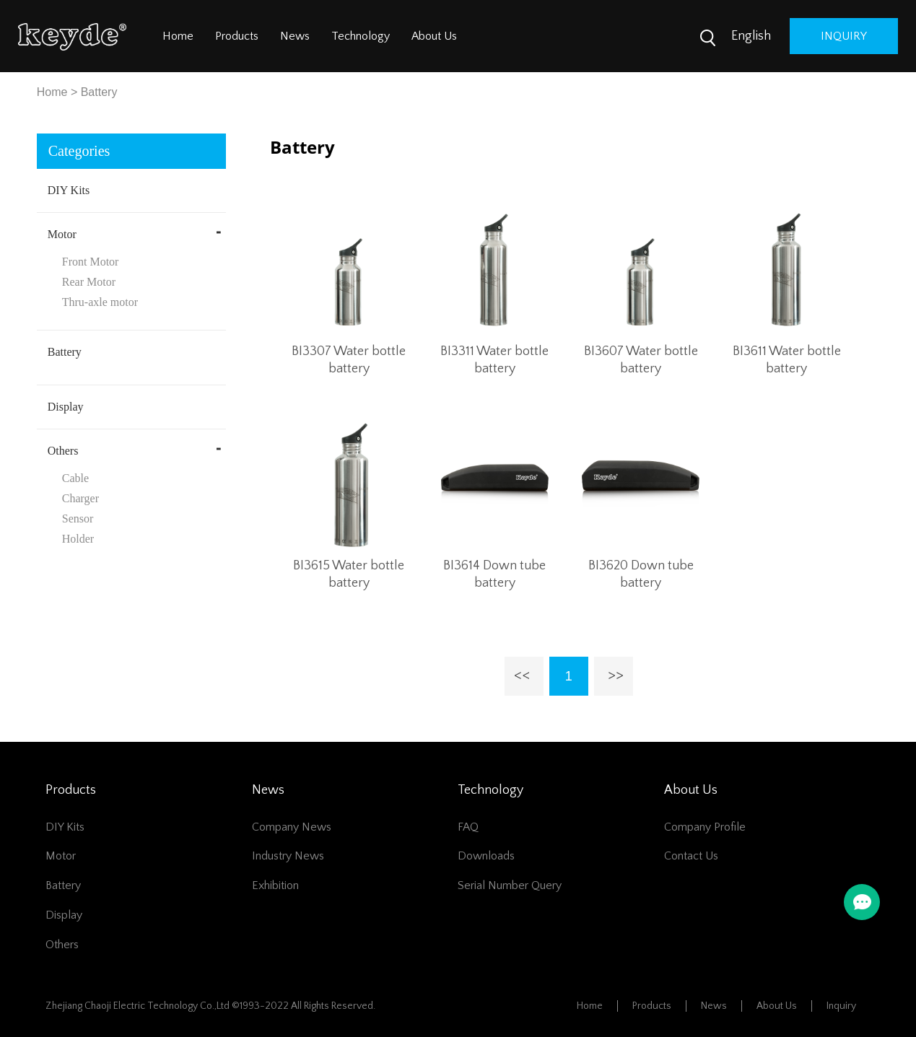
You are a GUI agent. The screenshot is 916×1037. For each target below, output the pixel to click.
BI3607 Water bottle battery (641, 360)
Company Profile (705, 827)
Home (177, 36)
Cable (75, 478)
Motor (62, 234)
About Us (434, 36)
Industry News (288, 855)
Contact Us (691, 855)
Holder (78, 539)
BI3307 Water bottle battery (349, 360)
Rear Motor (88, 282)
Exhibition (275, 885)
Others (63, 451)
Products (236, 36)
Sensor (78, 518)
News (295, 36)
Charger (80, 498)
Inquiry (841, 1006)
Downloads (486, 855)
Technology (360, 36)
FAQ (468, 827)
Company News (291, 827)
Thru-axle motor (100, 302)
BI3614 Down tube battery (494, 574)
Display (66, 407)
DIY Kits (69, 190)
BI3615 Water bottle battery (348, 574)
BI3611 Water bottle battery (787, 360)
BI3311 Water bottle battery (494, 360)
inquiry (844, 36)
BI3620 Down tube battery (641, 574)
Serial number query (510, 885)
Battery (99, 92)
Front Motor (90, 261)
